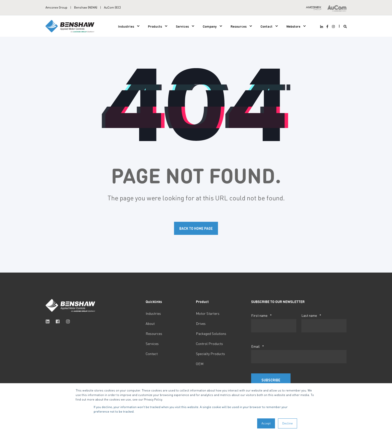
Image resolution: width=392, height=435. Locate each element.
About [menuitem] (150, 323)
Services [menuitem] (182, 26)
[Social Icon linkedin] (49, 321)
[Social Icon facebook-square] (57, 321)
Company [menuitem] (210, 26)
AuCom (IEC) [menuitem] (112, 7)
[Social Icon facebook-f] (327, 26)
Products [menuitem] (155, 26)
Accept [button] (266, 423)
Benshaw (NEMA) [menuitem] (85, 7)
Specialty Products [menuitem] (210, 353)
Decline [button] (287, 423)
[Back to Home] (70, 25)
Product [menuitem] (202, 302)
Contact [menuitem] (266, 26)
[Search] (345, 26)
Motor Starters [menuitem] (207, 313)
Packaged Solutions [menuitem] (211, 333)
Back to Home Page (196, 228)
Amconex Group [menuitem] (56, 7)
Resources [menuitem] (239, 26)
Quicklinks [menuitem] (154, 302)
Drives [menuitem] (201, 323)
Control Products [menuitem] (209, 343)
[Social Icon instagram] (332, 26)
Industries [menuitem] (126, 26)
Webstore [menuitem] (293, 26)
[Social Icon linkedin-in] (322, 26)
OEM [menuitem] (199, 363)
